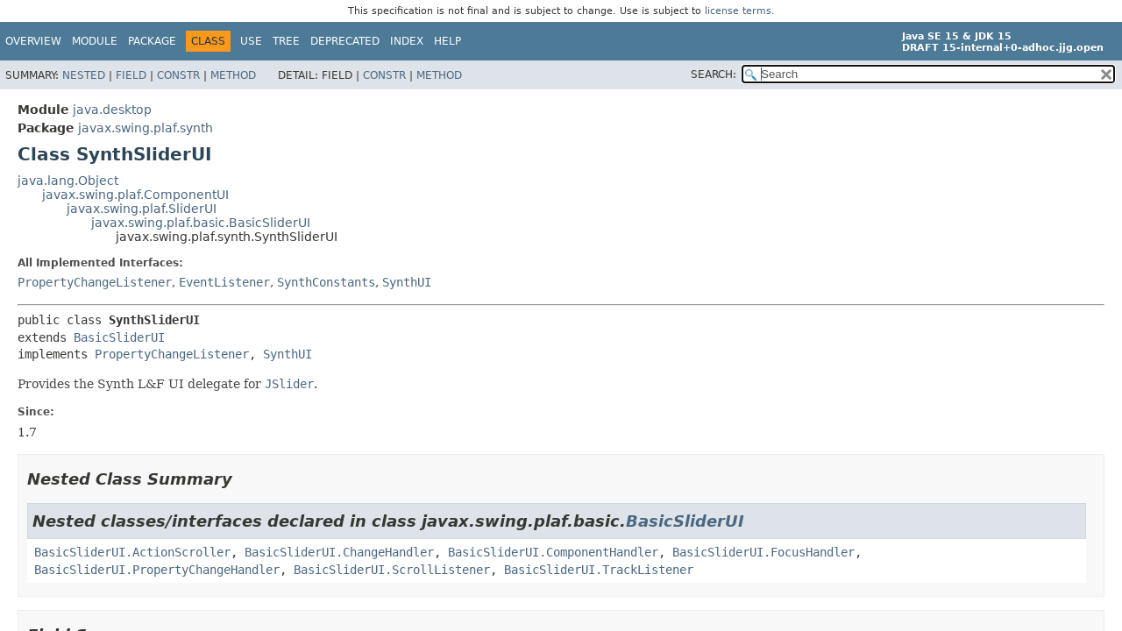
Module (94, 41)
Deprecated (345, 41)
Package (152, 41)
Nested (83, 75)
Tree (286, 41)
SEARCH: (713, 74)
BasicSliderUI (119, 337)
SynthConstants (326, 282)
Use (251, 41)
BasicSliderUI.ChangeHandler (339, 552)
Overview (33, 41)
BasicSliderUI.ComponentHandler (553, 552)
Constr (178, 75)
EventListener (224, 282)
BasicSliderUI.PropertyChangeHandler (157, 570)
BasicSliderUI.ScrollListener (392, 570)
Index (406, 41)
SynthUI (406, 282)
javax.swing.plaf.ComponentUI (135, 195)
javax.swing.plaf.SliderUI (142, 209)
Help (447, 41)
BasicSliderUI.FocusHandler (763, 552)
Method (233, 75)
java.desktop (112, 110)
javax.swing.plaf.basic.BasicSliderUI (200, 223)
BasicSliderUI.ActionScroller (132, 552)
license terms (738, 11)
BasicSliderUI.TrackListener (598, 570)
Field (131, 75)
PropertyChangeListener (95, 282)
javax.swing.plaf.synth (145, 128)
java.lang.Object (68, 181)
